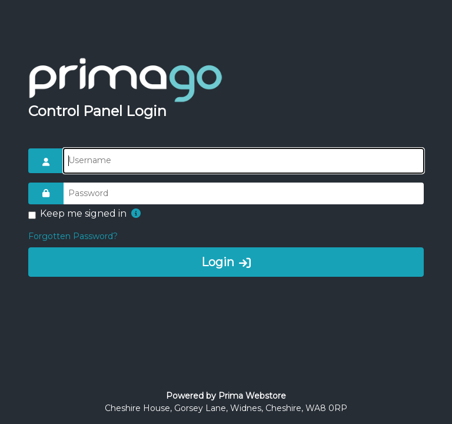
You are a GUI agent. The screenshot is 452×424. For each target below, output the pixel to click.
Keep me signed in (83, 213)
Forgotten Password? (73, 236)
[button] (136, 214)
